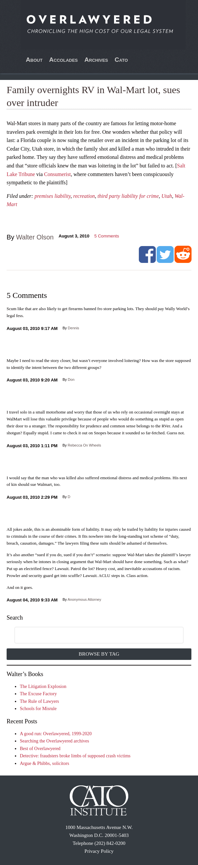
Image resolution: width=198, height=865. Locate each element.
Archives (96, 59)
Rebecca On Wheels (84, 445)
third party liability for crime (128, 196)
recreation (84, 196)
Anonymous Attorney (84, 599)
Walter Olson (35, 237)
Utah (166, 196)
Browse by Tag (99, 654)
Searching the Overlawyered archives (54, 741)
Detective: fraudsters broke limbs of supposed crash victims (75, 755)
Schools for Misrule (38, 708)
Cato (121, 59)
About (34, 59)
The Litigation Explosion (43, 686)
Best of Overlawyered (40, 748)
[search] (91, 635)
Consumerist (57, 174)
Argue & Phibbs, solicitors (44, 763)
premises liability (52, 196)
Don (71, 379)
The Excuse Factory (38, 693)
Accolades (63, 59)
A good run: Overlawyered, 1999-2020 (56, 733)
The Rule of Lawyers (39, 701)
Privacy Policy (99, 851)
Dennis (73, 328)
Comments (106, 236)
